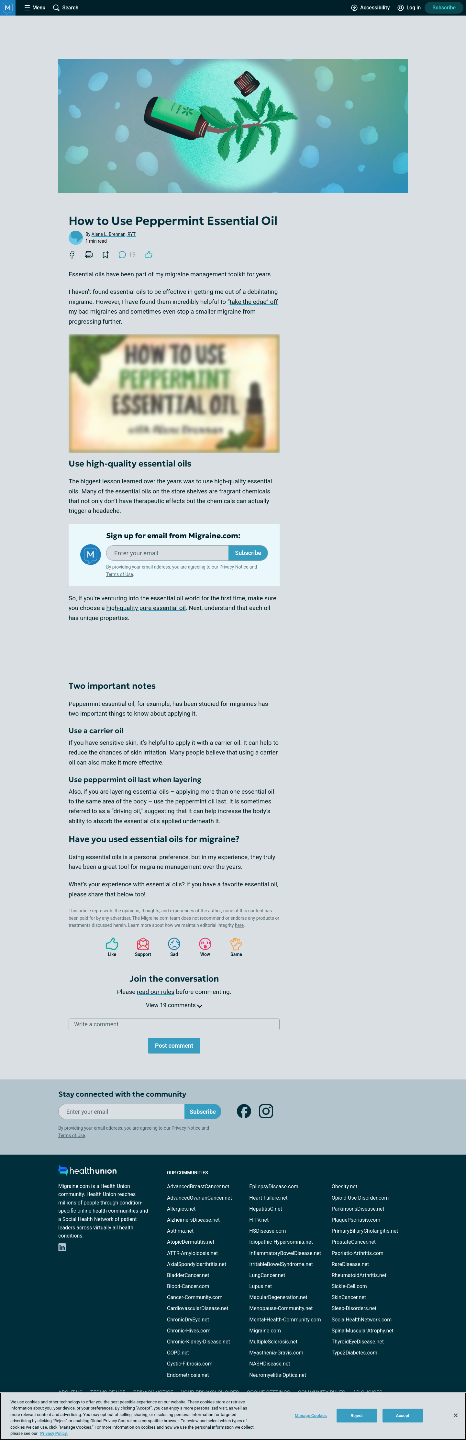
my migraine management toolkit (200, 274)
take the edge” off (253, 301)
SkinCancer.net (349, 1297)
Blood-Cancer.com (188, 1286)
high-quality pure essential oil (146, 608)
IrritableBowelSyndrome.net (281, 1264)
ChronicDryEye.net (188, 1320)
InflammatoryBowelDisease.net (285, 1253)
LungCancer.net (267, 1275)
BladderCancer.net (188, 1275)
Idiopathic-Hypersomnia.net (281, 1242)
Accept (402, 1415)
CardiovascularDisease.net (197, 1308)
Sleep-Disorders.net (354, 1308)
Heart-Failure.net (268, 1198)
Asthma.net (180, 1231)
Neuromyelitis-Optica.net (277, 1375)
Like (108, 947)
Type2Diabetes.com (354, 1353)
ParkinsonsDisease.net (358, 1209)
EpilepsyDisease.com (273, 1186)
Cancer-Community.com (195, 1297)
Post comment (174, 1045)
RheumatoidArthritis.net (359, 1275)
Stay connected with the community (122, 1094)
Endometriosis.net (188, 1375)
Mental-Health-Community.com (285, 1320)
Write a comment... (98, 1024)
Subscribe (444, 8)
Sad (171, 947)
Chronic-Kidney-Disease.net (198, 1342)
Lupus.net (260, 1286)
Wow (202, 947)
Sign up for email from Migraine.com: (173, 536)
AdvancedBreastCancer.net (198, 1186)
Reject (357, 1415)
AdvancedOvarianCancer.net (199, 1198)
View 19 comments (174, 1005)
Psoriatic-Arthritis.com (357, 1253)
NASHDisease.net (269, 1364)
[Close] (456, 1415)
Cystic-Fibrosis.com (189, 1364)
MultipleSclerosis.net (273, 1342)
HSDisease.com (267, 1231)
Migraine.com (265, 1331)
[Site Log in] (409, 8)
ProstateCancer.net (354, 1242)
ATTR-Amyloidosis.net (192, 1253)
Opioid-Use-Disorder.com (360, 1198)
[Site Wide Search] (66, 8)
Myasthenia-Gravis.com (276, 1353)
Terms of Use (119, 574)
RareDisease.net (350, 1264)
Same (233, 947)
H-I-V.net (259, 1220)
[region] (233, 1416)
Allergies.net (181, 1209)
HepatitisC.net (265, 1209)
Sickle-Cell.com (349, 1286)
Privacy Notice (233, 567)
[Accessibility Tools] (370, 8)
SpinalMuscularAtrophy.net (363, 1331)
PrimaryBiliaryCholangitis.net (365, 1231)
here (239, 925)
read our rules (155, 992)
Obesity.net (344, 1186)
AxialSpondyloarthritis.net (196, 1264)
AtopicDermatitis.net (190, 1242)
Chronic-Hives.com (189, 1331)
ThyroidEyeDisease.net (358, 1342)
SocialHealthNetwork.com (362, 1320)
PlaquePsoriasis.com (356, 1220)
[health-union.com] (87, 1172)
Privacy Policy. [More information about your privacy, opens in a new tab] (54, 1433)
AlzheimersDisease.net (193, 1220)
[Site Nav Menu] (35, 8)
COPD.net (178, 1353)
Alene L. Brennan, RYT (114, 234)
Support (140, 947)
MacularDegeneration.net (278, 1297)
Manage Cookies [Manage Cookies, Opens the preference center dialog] (311, 1415)
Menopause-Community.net (281, 1308)
